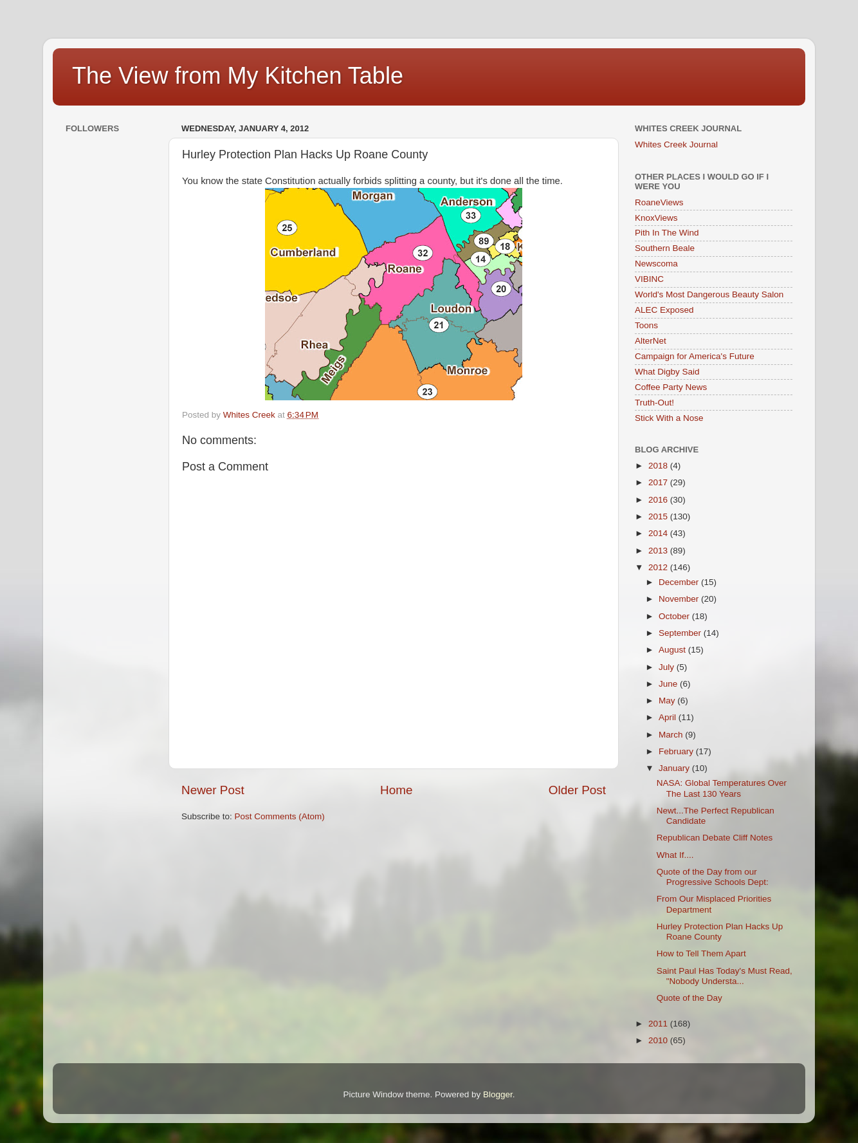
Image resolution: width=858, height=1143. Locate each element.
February (677, 751)
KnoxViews (656, 218)
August (673, 650)
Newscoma (656, 263)
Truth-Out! (654, 402)
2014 (659, 533)
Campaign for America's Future (694, 356)
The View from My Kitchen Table (237, 75)
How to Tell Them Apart (701, 953)
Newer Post (212, 790)
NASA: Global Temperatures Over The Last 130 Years (722, 788)
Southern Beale (665, 248)
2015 (659, 516)
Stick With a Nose (669, 418)
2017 (659, 482)
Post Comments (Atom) (280, 816)
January (675, 768)
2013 (659, 550)
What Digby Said (667, 371)
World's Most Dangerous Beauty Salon (709, 294)
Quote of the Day (689, 998)
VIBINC (649, 279)
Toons (646, 325)
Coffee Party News (671, 387)
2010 (659, 1040)
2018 (659, 465)
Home (396, 790)
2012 (659, 567)
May (668, 700)
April (669, 717)
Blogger (498, 1094)
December (680, 582)
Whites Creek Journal (676, 144)
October (675, 616)
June (669, 684)
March (672, 734)
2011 (659, 1023)
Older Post (577, 790)
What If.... (675, 855)
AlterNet (650, 341)
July (668, 667)
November (680, 599)
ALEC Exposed (664, 310)
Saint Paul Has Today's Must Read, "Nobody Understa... (724, 976)
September (681, 633)
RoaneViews (659, 202)
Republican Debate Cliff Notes (715, 837)
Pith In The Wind (667, 232)
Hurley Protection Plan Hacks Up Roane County (720, 932)
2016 (659, 500)
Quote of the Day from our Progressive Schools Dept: (713, 877)
